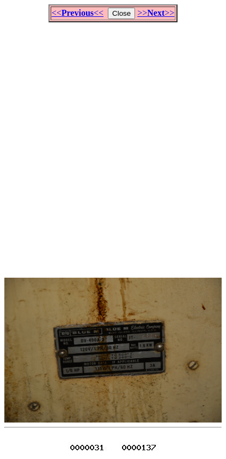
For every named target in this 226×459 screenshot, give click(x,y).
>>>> (155, 12)
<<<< (77, 12)
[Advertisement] (113, 145)
